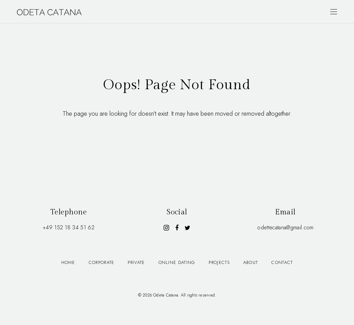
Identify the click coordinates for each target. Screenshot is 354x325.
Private (136, 262)
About (250, 262)
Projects (219, 262)
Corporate (101, 262)
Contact (282, 262)
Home (68, 262)
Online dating (177, 262)
